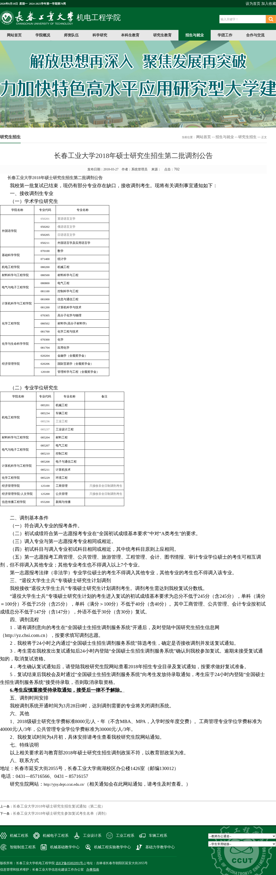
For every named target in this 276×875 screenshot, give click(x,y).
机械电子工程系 (56, 835)
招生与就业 (194, 35)
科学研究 (99, 35)
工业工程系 (125, 835)
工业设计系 (92, 835)
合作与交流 (255, 35)
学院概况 (42, 35)
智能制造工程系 (23, 847)
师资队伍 (71, 35)
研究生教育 (162, 35)
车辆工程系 (158, 835)
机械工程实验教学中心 (112, 847)
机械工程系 (19, 835)
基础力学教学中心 (160, 847)
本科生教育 (130, 35)
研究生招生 (247, 137)
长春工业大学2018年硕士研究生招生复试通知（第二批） (59, 806)
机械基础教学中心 (65, 847)
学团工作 (225, 35)
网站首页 (14, 35)
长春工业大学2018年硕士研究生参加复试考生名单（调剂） (61, 813)
